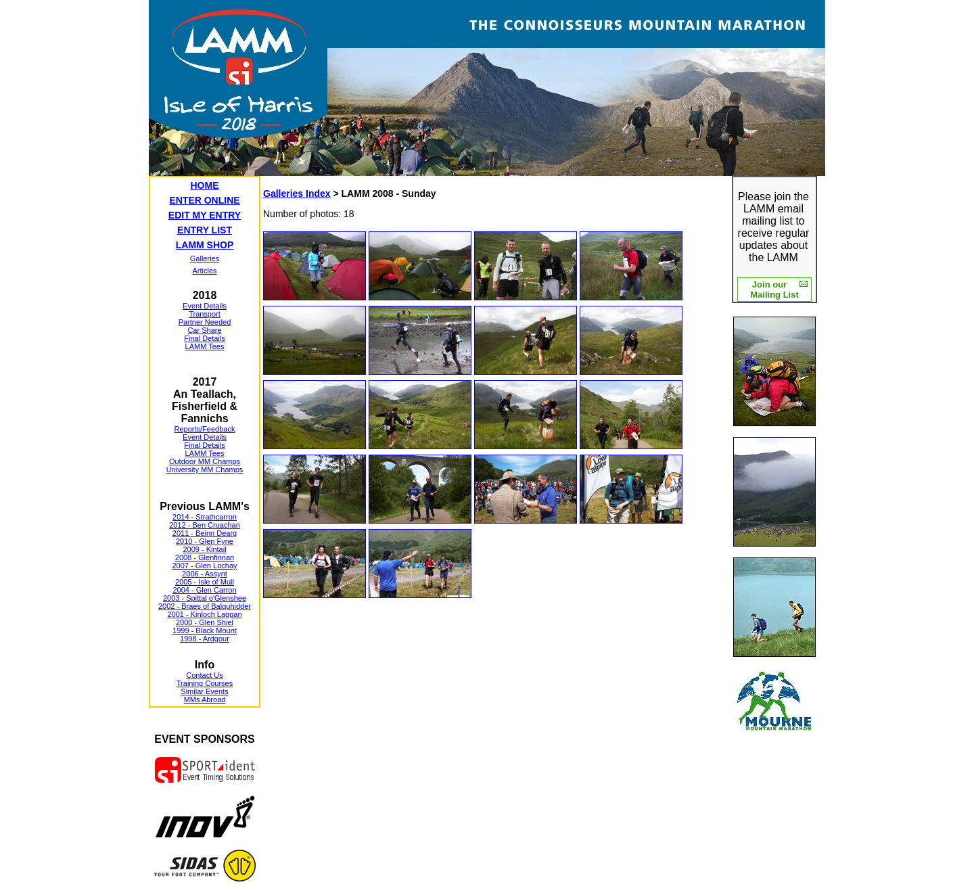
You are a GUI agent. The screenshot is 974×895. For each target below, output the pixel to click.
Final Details (204, 338)
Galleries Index (297, 193)
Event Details (205, 306)
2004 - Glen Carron (204, 590)
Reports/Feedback (205, 429)
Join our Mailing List (774, 289)
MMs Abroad (205, 699)
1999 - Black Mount (204, 630)
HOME (205, 185)
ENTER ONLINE (204, 200)
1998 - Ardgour (204, 639)
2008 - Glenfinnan (204, 557)
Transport (205, 314)
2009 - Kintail (204, 549)
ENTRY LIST (204, 230)
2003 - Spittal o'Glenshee (204, 598)
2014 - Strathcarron (204, 517)
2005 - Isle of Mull (204, 582)
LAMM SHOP (205, 244)
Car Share (204, 330)
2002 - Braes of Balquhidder (204, 606)
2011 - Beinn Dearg (204, 533)
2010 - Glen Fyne (204, 541)
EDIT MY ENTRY (204, 215)
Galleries (204, 258)
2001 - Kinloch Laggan (204, 614)
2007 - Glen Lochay (204, 565)
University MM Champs (205, 469)
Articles (204, 271)
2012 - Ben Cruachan (204, 525)
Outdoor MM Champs (204, 461)
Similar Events (204, 691)
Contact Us (204, 675)
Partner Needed (205, 322)
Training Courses (205, 683)
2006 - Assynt (204, 574)
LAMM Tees (205, 346)
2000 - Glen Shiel (204, 622)
